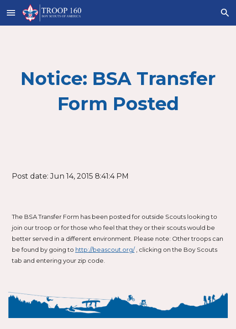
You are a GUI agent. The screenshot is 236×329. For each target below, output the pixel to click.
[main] (118, 91)
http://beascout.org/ (105, 249)
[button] (11, 12)
